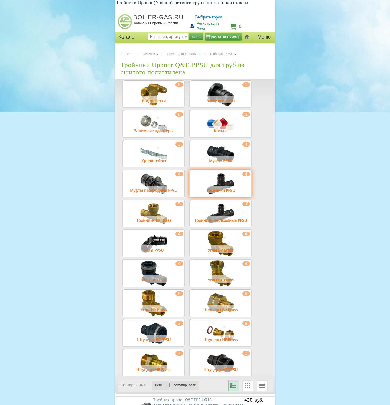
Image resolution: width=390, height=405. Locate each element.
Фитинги (149, 54)
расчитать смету (225, 36)
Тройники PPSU (221, 54)
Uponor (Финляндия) (182, 54)
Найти (196, 37)
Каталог (127, 54)
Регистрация (208, 23)
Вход (201, 29)
